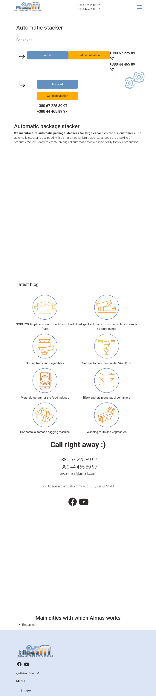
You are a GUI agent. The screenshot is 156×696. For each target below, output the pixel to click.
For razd (47, 55)
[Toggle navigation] (138, 7)
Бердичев (29, 624)
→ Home (23, 691)
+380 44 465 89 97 (89, 9)
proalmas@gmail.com (78, 473)
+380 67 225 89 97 (89, 5)
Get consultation (89, 55)
